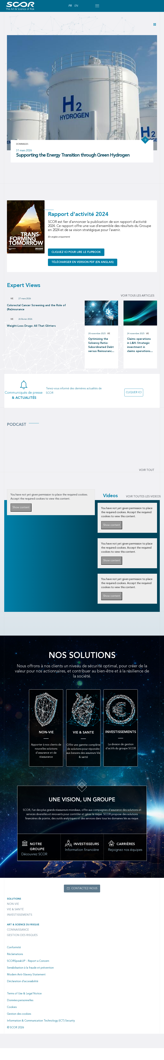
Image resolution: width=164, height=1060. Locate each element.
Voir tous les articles (137, 308)
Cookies (12, 1019)
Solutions (14, 911)
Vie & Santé (15, 921)
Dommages (22, 156)
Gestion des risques (22, 947)
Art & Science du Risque (23, 936)
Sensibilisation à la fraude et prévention (30, 979)
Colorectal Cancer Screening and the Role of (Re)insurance (36, 319)
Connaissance (18, 941)
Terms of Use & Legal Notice (24, 1005)
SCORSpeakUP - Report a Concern (28, 973)
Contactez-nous (84, 900)
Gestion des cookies (19, 1026)
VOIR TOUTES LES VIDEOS (143, 508)
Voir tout (146, 482)
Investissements (19, 926)
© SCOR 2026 (15, 1039)
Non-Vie (13, 916)
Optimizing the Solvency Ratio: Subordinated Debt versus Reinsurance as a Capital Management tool (101, 357)
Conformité (14, 959)
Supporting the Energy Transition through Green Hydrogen (72, 167)
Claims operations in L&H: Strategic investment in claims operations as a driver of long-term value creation (140, 357)
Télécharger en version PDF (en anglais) (83, 274)
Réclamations (15, 966)
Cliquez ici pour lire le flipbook (76, 264)
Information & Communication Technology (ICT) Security (41, 1032)
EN (76, 6)
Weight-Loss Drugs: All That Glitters (31, 338)
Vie (12, 311)
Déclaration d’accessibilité (22, 993)
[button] (154, 24)
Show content (21, 519)
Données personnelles (20, 1012)
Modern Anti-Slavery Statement (26, 986)
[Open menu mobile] (97, 6)
